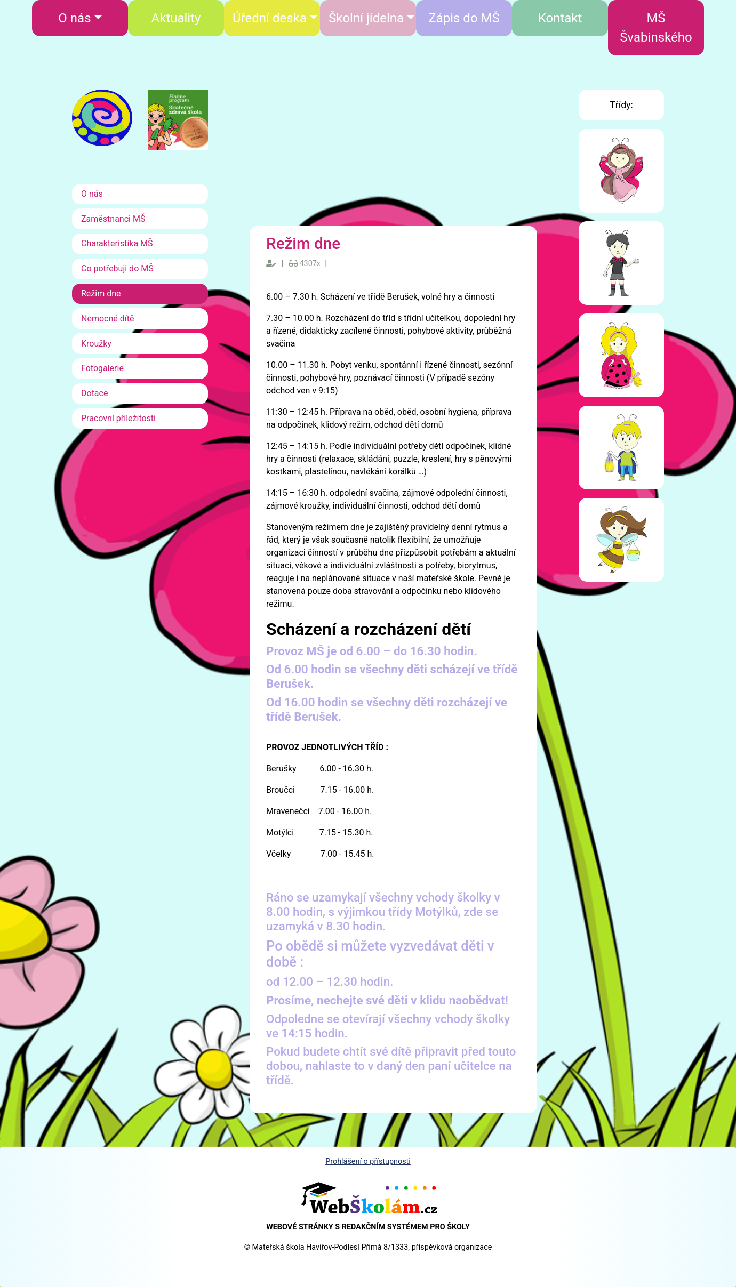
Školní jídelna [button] (366, 18)
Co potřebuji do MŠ (117, 268)
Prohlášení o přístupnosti (368, 1161)
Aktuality (176, 18)
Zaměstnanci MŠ (113, 219)
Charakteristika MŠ (117, 243)
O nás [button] (74, 18)
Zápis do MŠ (463, 18)
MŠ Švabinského (656, 28)
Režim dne (101, 293)
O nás (92, 194)
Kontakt (560, 18)
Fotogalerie (102, 368)
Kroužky (96, 344)
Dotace (94, 393)
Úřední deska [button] (270, 18)
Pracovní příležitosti (118, 418)
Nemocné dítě (107, 318)
